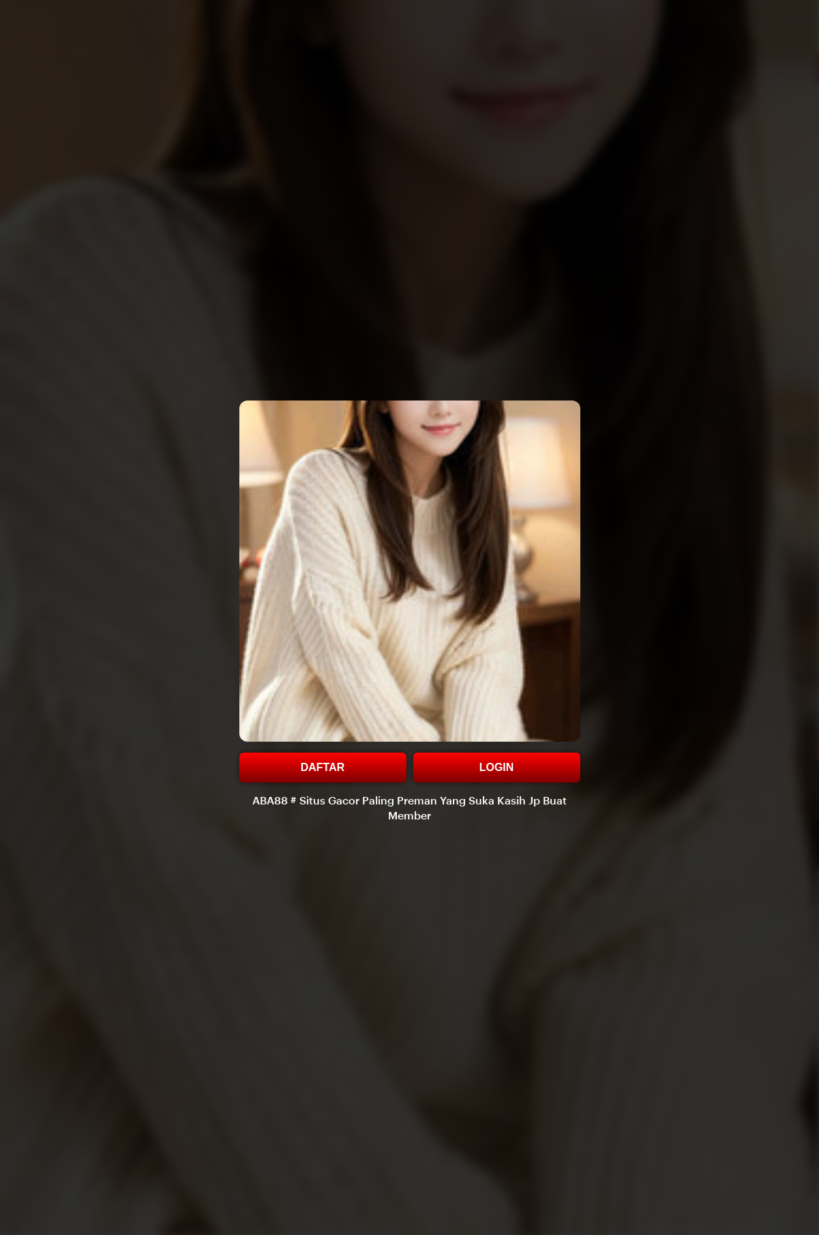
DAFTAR (323, 767)
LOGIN (496, 767)
